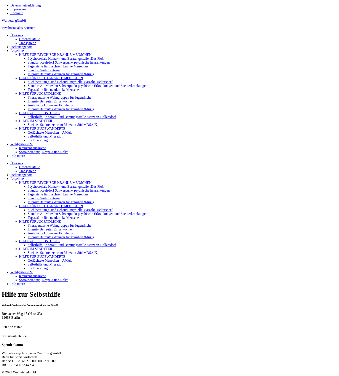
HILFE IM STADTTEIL (36, 121)
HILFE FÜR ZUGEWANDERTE (42, 128)
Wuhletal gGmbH (14, 20)
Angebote (17, 51)
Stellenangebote (21, 47)
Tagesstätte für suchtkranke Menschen (54, 89)
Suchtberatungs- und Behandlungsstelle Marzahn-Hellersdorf (70, 82)
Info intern (17, 156)
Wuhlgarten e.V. (21, 144)
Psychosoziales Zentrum (18, 28)
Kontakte (16, 13)
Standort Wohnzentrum (44, 70)
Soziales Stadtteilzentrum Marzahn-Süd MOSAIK (62, 124)
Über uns (16, 35)
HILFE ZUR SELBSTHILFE (39, 113)
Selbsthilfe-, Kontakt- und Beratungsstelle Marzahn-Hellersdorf (72, 117)
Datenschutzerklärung (25, 5)
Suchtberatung (38, 140)
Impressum (18, 9)
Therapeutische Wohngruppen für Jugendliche (59, 97)
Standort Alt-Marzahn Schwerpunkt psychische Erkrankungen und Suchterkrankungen (87, 86)
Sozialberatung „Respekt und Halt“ (43, 152)
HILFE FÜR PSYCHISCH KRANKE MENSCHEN (55, 54)
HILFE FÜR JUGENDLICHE (40, 93)
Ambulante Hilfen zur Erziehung (50, 105)
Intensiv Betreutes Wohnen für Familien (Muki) (61, 74)
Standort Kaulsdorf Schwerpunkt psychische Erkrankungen (69, 62)
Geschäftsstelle (29, 39)
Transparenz (27, 43)
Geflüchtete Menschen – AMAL (50, 132)
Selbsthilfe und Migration (45, 136)
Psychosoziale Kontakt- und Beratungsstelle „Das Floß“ (66, 58)
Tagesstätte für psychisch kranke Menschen (58, 66)
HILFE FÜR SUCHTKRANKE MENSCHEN (51, 78)
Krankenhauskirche (32, 148)
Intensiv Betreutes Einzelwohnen (51, 101)
